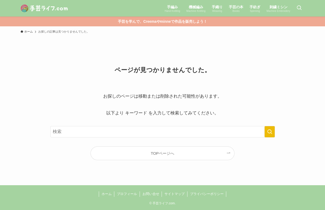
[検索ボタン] (299, 8)
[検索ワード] (162, 131)
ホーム (107, 194)
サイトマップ (174, 194)
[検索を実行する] (269, 131)
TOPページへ (162, 153)
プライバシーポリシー (207, 194)
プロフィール (127, 194)
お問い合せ (150, 194)
